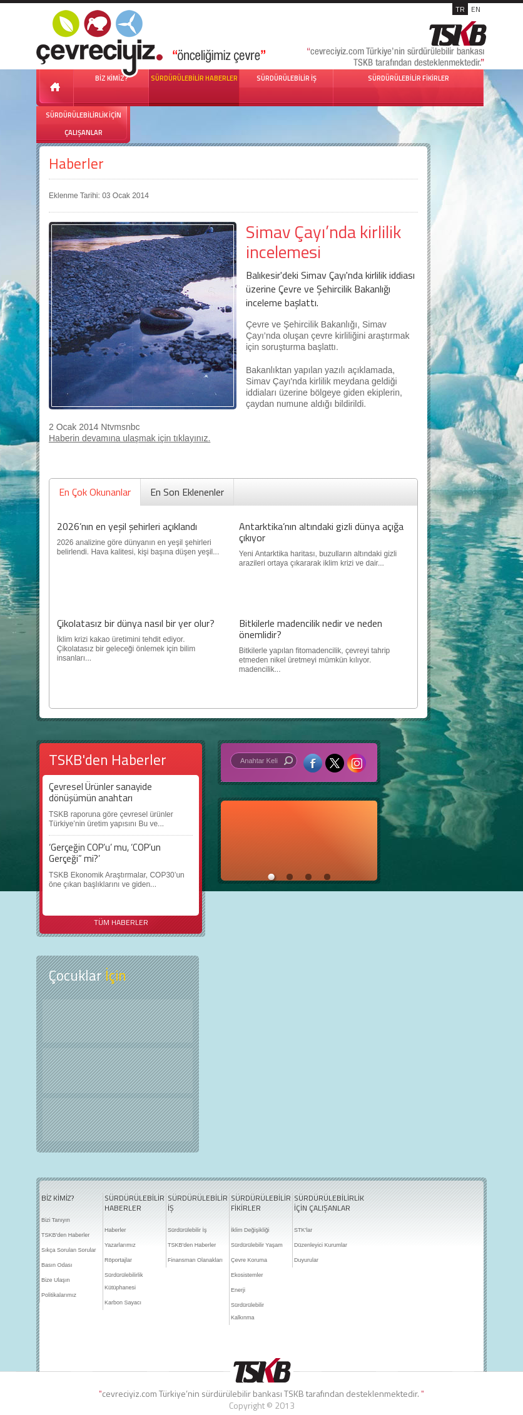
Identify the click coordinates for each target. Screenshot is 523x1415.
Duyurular (306, 1260)
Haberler (76, 163)
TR (460, 9)
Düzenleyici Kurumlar (320, 1245)
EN (475, 9)
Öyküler (118, 1070)
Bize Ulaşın (55, 1280)
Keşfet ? (118, 1020)
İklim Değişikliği (250, 1230)
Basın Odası (57, 1265)
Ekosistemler (247, 1275)
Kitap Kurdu (118, 1119)
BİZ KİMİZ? (57, 1198)
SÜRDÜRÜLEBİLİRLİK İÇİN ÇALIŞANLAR (83, 124)
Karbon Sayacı (122, 1302)
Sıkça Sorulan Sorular (68, 1250)
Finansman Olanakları (195, 1260)
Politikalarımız (58, 1295)
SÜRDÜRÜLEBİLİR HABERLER (194, 78)
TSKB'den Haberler (65, 1235)
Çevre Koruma (249, 1260)
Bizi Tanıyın (55, 1220)
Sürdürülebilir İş (187, 1230)
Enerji (238, 1290)
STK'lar (303, 1230)
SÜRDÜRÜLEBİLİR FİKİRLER (408, 78)
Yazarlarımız (120, 1245)
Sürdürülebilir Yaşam (257, 1245)
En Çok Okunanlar (95, 491)
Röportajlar (118, 1260)
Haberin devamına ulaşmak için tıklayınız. (129, 438)
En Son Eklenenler (187, 491)
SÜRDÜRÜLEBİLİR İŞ (286, 78)
